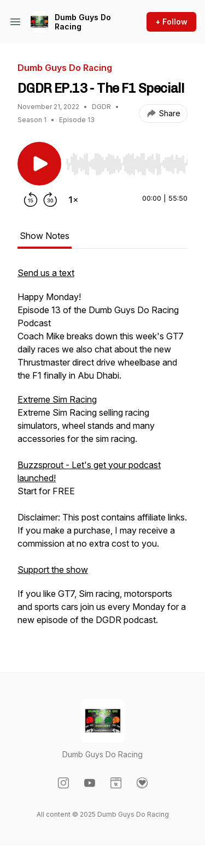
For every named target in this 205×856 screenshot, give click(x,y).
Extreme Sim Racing (57, 399)
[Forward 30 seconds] (50, 199)
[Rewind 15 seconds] (30, 199)
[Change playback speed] (73, 199)
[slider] (127, 164)
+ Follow (171, 21)
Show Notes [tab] (44, 235)
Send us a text (45, 272)
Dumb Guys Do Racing (83, 22)
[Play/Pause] (39, 163)
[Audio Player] (127, 161)
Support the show (52, 569)
